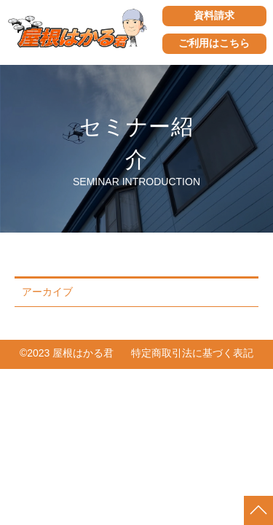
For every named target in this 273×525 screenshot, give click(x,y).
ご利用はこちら (214, 43)
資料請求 (214, 15)
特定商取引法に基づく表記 (192, 353)
